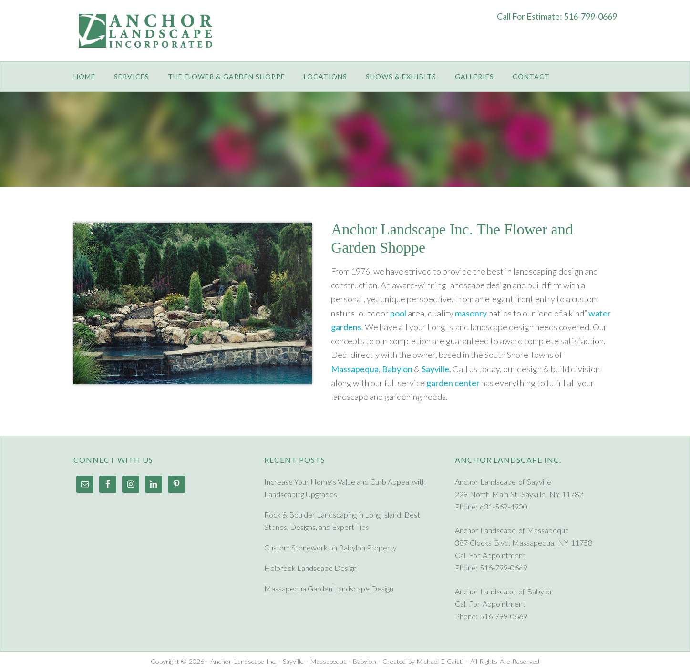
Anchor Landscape (149, 38)
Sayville (293, 661)
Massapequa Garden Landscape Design (328, 588)
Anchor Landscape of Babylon (504, 591)
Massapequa (355, 369)
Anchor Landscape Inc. (243, 661)
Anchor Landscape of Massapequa (512, 530)
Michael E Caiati (440, 661)
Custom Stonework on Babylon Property (330, 547)
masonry (471, 313)
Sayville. (436, 369)
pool (398, 313)
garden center (453, 382)
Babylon (397, 369)
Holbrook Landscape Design (310, 567)
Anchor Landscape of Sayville (503, 481)
